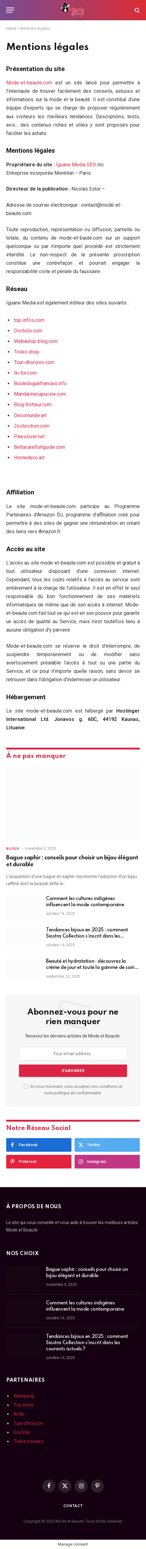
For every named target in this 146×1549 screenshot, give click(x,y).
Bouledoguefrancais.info (40, 383)
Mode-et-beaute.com (29, 83)
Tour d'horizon (28, 1423)
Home (11, 28)
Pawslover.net (29, 436)
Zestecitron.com (31, 426)
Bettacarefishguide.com (39, 447)
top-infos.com (29, 320)
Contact (73, 1506)
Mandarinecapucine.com (40, 394)
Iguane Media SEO (76, 165)
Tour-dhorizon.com (34, 362)
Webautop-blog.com (36, 341)
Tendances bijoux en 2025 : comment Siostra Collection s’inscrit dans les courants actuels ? (87, 936)
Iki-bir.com (25, 373)
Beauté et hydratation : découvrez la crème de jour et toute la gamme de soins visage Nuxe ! (91, 967)
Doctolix (22, 1432)
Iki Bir (19, 1414)
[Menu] (10, 10)
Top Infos (24, 1405)
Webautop (24, 1396)
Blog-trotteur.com (33, 405)
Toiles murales (28, 1441)
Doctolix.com (28, 331)
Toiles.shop (26, 352)
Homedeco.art (29, 458)
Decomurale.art (30, 415)
